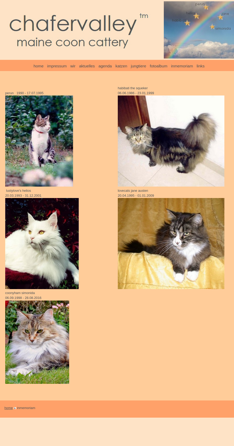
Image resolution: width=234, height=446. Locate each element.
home (38, 66)
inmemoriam (182, 66)
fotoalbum (158, 66)
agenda (105, 66)
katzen (121, 66)
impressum (57, 66)
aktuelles (87, 66)
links (201, 66)
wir (73, 66)
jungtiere (138, 66)
